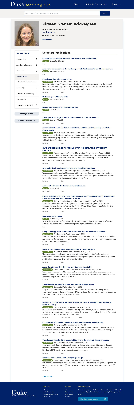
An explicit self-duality (52, 216)
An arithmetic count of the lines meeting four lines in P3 (66, 267)
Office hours (47, 39)
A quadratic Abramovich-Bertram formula (60, 107)
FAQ (66, 390)
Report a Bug (69, 392)
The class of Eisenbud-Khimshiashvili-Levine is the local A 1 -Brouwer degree (75, 340)
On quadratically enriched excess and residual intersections (68, 168)
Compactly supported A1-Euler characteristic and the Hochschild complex (74, 231)
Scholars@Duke (38, 5)
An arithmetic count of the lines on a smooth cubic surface (68, 285)
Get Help (67, 396)
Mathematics (48, 32)
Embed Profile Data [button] (26, 121)
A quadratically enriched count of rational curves (63, 186)
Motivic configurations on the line (57, 79)
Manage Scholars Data (50, 394)
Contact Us (46, 396)
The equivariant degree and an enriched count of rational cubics (70, 117)
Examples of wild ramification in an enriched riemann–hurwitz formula (72, 322)
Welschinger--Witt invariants (55, 97)
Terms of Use (31, 396)
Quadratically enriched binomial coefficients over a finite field (69, 59)
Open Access (65, 318)
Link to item (46, 123)
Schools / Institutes (96, 4)
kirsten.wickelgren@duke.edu (55, 35)
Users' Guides (69, 394)
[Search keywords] (62, 13)
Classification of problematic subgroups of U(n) (62, 358)
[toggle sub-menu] (36, 59)
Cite (43, 64)
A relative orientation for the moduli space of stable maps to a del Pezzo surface (77, 69)
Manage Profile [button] (26, 114)
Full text (45, 92)
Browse (116, 4)
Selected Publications (27, 81)
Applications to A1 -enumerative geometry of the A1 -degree (68, 249)
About (77, 4)
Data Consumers (48, 392)
